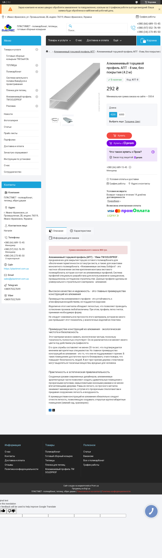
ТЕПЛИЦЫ (11, 65)
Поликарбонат (13, 71)
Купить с (124, 143)
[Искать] (70, 26)
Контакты (10, 456)
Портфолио (10, 139)
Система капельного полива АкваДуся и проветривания (17, 81)
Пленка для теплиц (16, 90)
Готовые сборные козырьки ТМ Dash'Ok (17, 57)
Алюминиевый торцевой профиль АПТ (74, 51)
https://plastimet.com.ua (16, 268)
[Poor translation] (11, 511)
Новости (8, 114)
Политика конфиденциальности (21, 469)
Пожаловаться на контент (88, 491)
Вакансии (88, 456)
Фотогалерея (11, 120)
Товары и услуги (58, 40)
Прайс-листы (10, 133)
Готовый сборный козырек (59, 456)
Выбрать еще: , (124, 121)
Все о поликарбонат (93, 460)
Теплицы (50, 460)
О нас (79, 40)
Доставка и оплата (98, 40)
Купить (121, 135)
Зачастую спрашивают (16, 152)
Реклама (11, 106)
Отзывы (9, 465)
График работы (91, 465)
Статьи (7, 127)
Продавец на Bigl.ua (81, 488)
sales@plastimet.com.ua (16, 279)
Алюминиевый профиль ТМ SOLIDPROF (18, 98)
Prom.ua (95, 486)
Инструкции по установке (17, 159)
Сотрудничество (12, 172)
